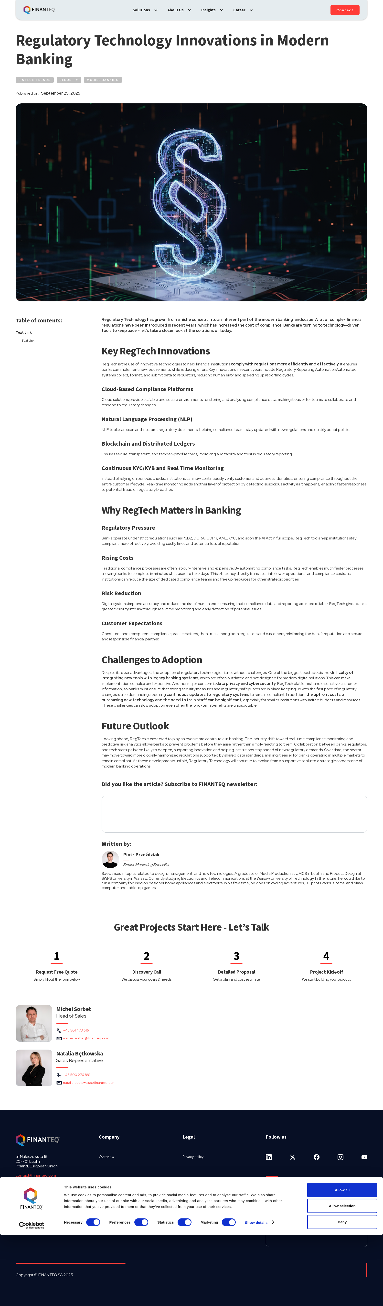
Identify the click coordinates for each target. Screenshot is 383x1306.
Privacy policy (192, 1156)
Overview (106, 1156)
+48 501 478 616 (76, 1030)
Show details (256, 1293)
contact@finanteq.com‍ (36, 1175)
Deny (342, 1293)
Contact (345, 10)
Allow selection (342, 1277)
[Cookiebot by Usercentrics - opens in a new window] (31, 1296)
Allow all (342, 1261)
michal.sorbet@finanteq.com (86, 1038)
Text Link (24, 332)
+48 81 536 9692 (30, 1184)
